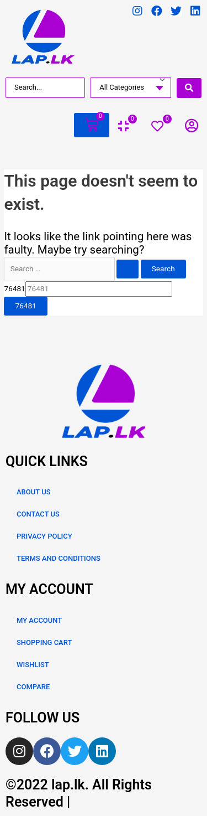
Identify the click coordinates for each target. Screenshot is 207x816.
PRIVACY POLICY (44, 536)
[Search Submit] (127, 269)
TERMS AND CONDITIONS (58, 558)
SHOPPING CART (44, 642)
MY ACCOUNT (39, 620)
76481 (14, 288)
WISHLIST (33, 664)
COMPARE (33, 687)
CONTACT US (38, 514)
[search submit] (189, 88)
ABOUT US (34, 492)
